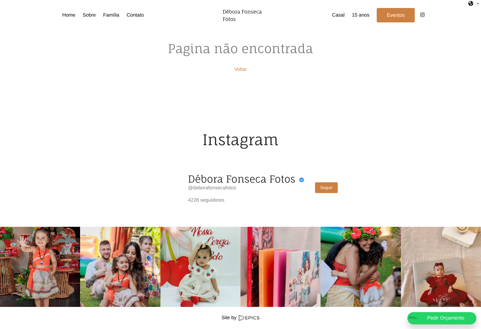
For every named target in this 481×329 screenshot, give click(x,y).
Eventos (398, 15)
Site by (240, 317)
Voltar (240, 69)
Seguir (326, 187)
